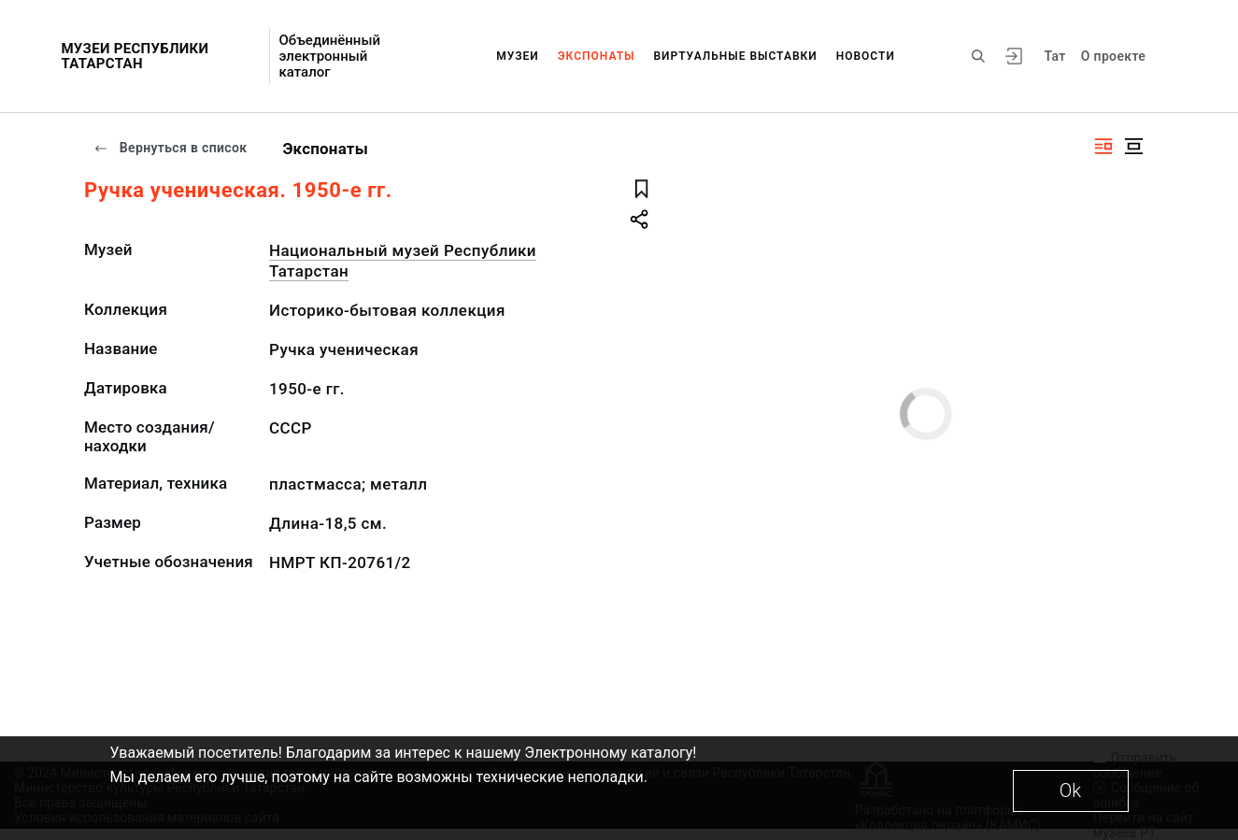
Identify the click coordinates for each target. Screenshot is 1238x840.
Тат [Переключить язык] (1055, 56)
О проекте (1113, 56)
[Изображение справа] (1103, 146)
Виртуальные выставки (735, 56)
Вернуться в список (170, 147)
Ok (1070, 790)
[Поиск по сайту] (978, 56)
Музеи (517, 56)
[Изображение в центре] (1133, 146)
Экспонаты (596, 56)
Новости (865, 56)
